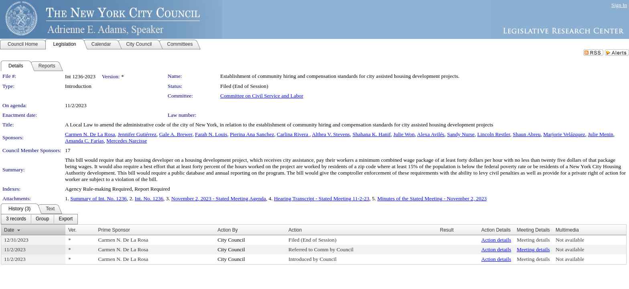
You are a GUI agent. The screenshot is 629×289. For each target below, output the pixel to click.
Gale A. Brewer (176, 134)
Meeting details (533, 240)
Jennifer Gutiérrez (137, 134)
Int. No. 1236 (149, 198)
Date (9, 230)
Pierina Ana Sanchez (252, 134)
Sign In (619, 5)
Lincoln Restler (493, 134)
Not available (570, 240)
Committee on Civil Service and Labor (261, 96)
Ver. (72, 230)
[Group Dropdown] (42, 219)
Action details (496, 240)
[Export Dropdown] (65, 219)
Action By (227, 230)
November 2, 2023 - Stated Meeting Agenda (218, 198)
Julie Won (404, 134)
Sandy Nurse (460, 134)
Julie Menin (600, 134)
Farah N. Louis (211, 134)
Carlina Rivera (293, 134)
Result (447, 230)
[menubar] (39, 219)
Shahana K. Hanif (372, 134)
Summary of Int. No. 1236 (98, 198)
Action (295, 230)
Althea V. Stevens (331, 134)
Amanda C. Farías (84, 141)
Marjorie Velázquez (564, 134)
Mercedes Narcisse (126, 141)
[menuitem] (16, 219)
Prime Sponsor (114, 230)
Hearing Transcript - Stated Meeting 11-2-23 (321, 198)
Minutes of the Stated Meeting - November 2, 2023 (432, 198)
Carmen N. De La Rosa (90, 134)
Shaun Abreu (526, 134)
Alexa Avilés (430, 134)
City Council (231, 240)
